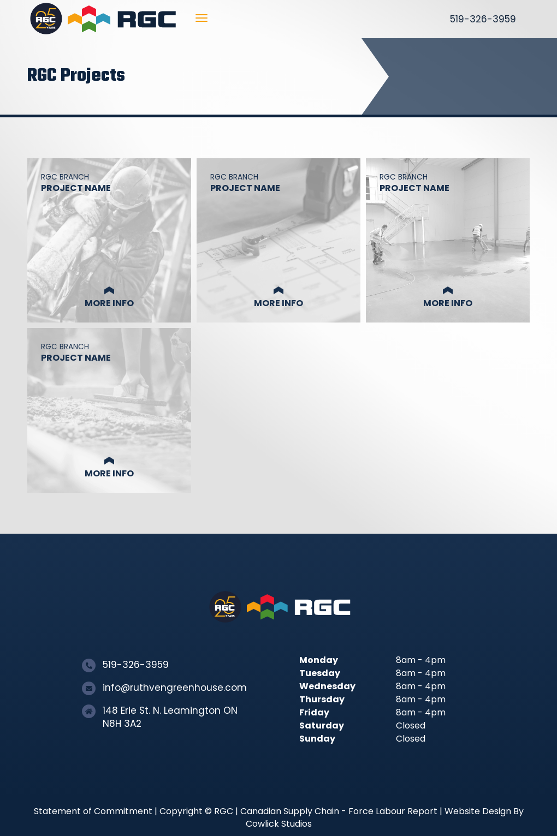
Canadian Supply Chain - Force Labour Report (338, 811)
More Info (109, 303)
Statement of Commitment (93, 811)
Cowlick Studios (279, 823)
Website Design (478, 811)
